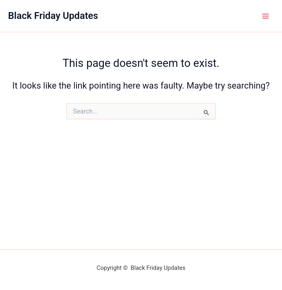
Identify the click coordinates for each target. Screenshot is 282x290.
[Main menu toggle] (265, 16)
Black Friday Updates (53, 15)
